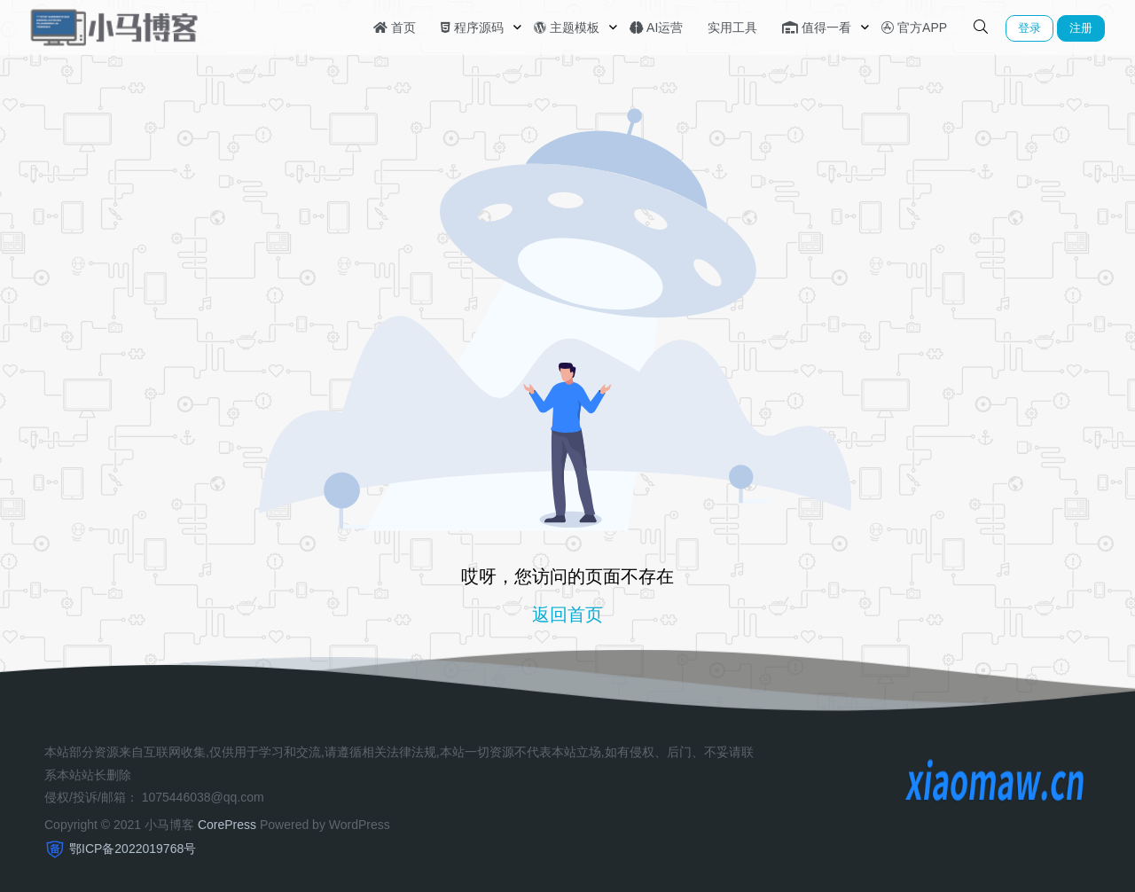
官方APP (914, 27)
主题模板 (566, 27)
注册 (1080, 28)
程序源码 (472, 27)
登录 (1029, 28)
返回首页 (567, 614)
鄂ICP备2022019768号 (132, 848)
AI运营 (656, 27)
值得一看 (816, 27)
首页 (394, 27)
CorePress (227, 825)
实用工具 (732, 27)
